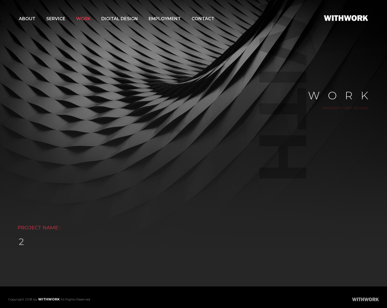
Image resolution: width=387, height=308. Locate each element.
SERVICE (55, 18)
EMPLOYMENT (165, 18)
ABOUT (27, 18)
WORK (83, 18)
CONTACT (203, 18)
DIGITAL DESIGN (119, 18)
